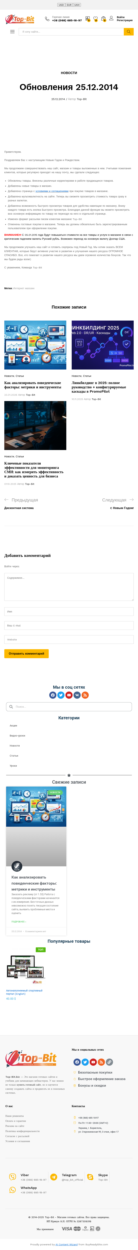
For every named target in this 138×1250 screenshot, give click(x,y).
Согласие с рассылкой (17, 1136)
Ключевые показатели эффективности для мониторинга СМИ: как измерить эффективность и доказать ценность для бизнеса (33, 469)
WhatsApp (29, 1188)
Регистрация (125, 20)
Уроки (13, 765)
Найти (129, 31)
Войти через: (12, 566)
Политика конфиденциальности (22, 1131)
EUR (69, 4)
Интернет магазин (23, 288)
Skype (103, 1175)
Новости (69, 73)
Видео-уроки (17, 735)
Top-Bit (82, 99)
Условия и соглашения (17, 1141)
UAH (76, 4)
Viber (25, 1175)
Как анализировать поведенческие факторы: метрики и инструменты (32, 385)
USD (61, 4)
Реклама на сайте (14, 1125)
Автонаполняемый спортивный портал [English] (24, 992)
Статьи (20, 376)
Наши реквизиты (14, 1115)
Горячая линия (60, 17)
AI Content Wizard (67, 1244)
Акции (13, 725)
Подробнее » (19, 921)
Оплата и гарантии (15, 1120)
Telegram (69, 1175)
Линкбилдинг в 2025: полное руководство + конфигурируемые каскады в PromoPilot (99, 387)
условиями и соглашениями (52, 191)
